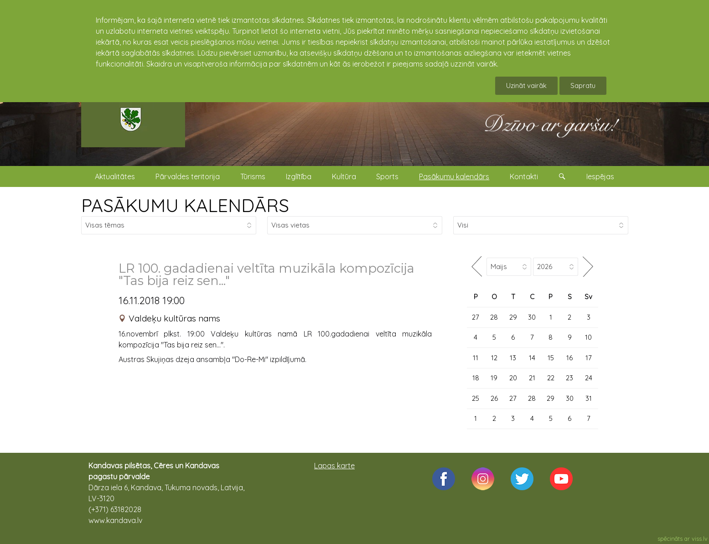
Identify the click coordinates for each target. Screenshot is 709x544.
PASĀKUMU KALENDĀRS (185, 205)
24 (588, 377)
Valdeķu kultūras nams (174, 318)
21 (532, 377)
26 (494, 398)
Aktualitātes (115, 176)
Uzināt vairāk (526, 85)
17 (588, 357)
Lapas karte (334, 465)
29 (513, 317)
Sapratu (582, 85)
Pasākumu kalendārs (454, 176)
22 (550, 377)
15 (551, 357)
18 (475, 377)
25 (475, 398)
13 (513, 357)
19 (494, 377)
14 (532, 357)
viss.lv (700, 538)
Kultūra (344, 176)
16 (569, 357)
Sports (387, 176)
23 (569, 377)
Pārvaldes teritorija (187, 176)
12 (494, 357)
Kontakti (524, 176)
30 (532, 317)
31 (588, 398)
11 (475, 357)
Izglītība (298, 176)
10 (588, 337)
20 (513, 377)
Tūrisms (252, 176)
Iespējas (600, 176)
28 (494, 317)
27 (475, 317)
